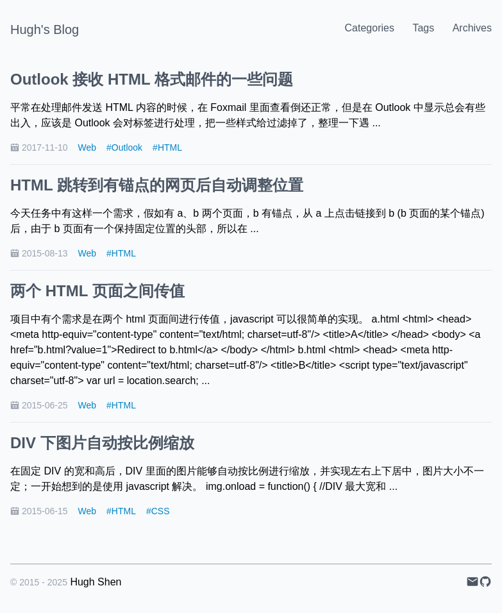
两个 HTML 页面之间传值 (97, 290)
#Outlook (124, 147)
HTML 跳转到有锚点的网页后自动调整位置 (156, 185)
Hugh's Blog (44, 29)
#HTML (167, 147)
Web (87, 147)
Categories (369, 27)
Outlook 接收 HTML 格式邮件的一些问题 (151, 79)
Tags (423, 27)
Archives (472, 27)
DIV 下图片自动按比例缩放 (102, 442)
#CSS (158, 511)
